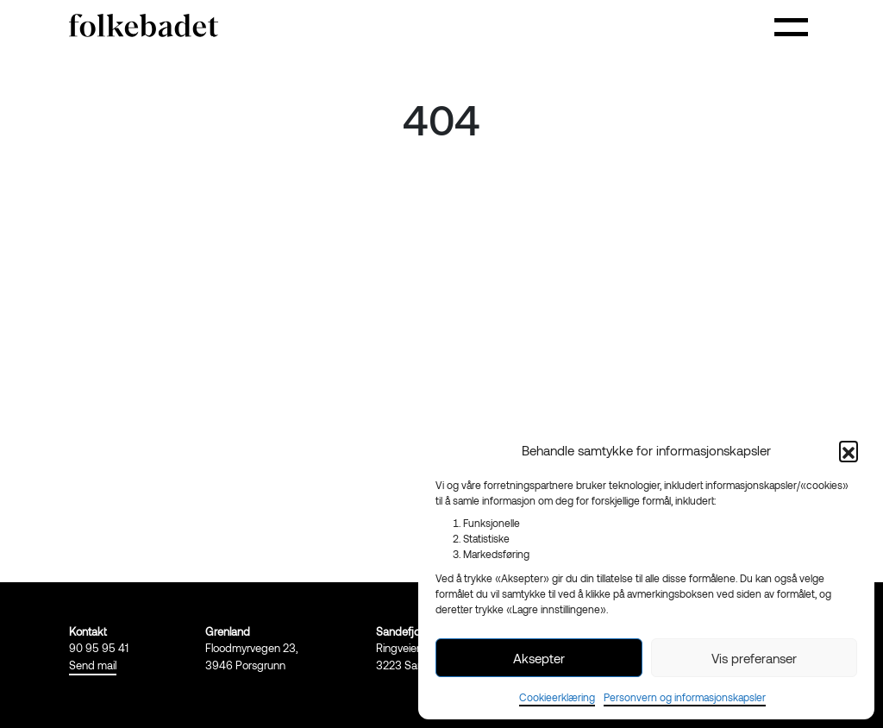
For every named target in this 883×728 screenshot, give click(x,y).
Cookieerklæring (557, 697)
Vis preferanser (754, 658)
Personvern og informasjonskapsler (685, 697)
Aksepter (539, 658)
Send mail (92, 665)
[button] (848, 450)
